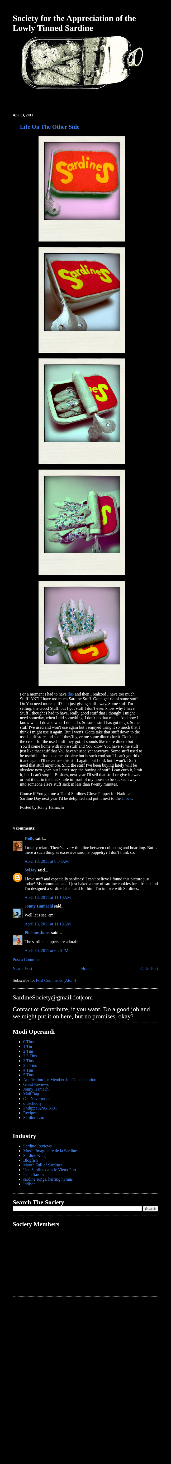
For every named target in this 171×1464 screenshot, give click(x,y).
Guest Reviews (36, 1084)
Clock (127, 798)
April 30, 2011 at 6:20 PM (46, 950)
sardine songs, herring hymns (48, 1179)
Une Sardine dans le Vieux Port (49, 1169)
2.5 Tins (30, 1056)
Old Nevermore (36, 1098)
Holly (29, 838)
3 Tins (28, 1060)
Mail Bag (31, 1094)
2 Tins (28, 1051)
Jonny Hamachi (39, 906)
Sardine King (34, 1155)
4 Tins (28, 1070)
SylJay (30, 870)
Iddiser (29, 1184)
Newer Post (22, 968)
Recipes (30, 1113)
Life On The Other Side (50, 127)
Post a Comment (27, 959)
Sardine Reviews (37, 1146)
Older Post (149, 968)
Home (86, 968)
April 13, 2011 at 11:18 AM (48, 924)
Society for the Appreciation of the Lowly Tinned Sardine (74, 23)
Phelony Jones (37, 932)
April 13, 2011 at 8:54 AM (47, 861)
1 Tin (27, 1046)
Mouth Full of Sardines (43, 1165)
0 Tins (28, 1041)
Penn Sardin (33, 1174)
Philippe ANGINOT (40, 1108)
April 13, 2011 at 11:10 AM (48, 897)
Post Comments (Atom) (56, 980)
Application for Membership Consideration (59, 1079)
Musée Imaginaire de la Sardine (50, 1150)
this (71, 694)
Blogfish (30, 1160)
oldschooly (32, 1103)
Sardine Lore (34, 1117)
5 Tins (28, 1075)
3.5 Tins (30, 1065)
